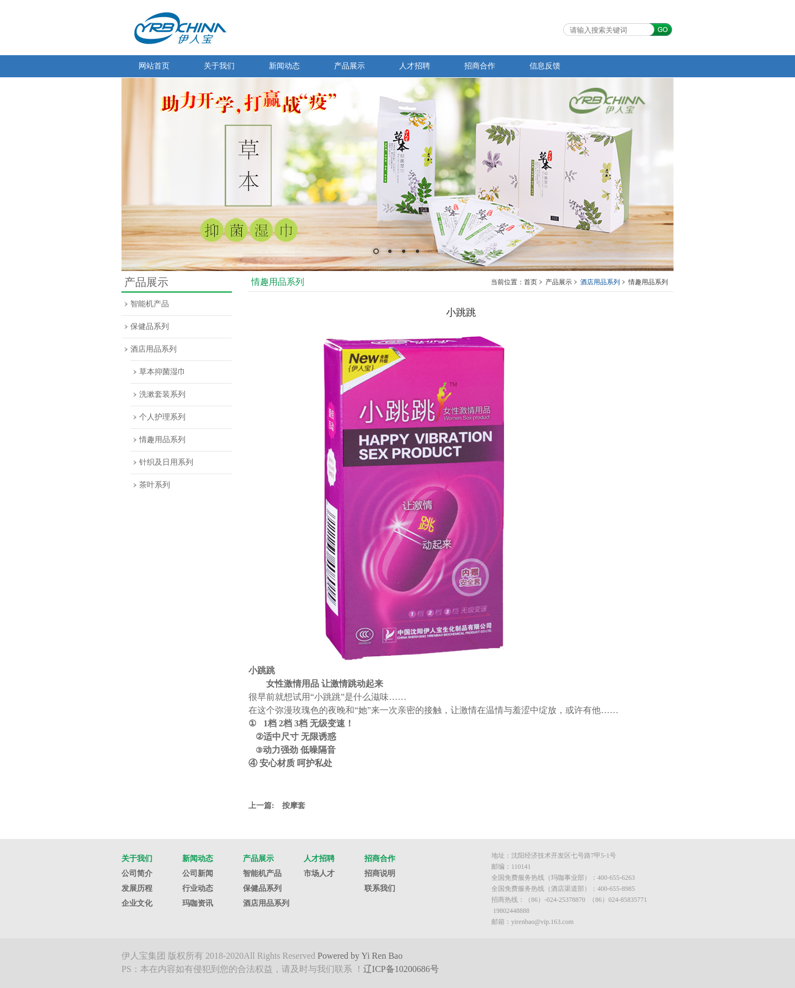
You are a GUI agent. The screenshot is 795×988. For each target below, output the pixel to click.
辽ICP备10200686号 (401, 969)
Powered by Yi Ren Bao (359, 955)
